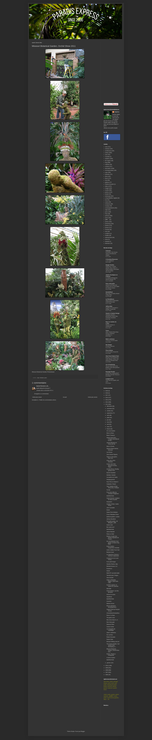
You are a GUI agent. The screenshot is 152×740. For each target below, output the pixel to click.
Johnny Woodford (111, 519)
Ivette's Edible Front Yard (113, 550)
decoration (108, 168)
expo (38, 377)
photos (107, 221)
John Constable (111, 507)
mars (108, 426)
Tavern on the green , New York (112, 457)
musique (107, 206)
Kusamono (109, 568)
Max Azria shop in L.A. (112, 620)
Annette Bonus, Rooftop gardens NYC (113, 469)
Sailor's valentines (111, 632)
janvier (109, 662)
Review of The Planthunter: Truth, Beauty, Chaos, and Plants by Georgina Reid (112, 359)
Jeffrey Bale (109, 306)
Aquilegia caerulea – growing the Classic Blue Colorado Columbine (112, 316)
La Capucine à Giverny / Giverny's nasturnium (113, 555)
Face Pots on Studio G (112, 482)
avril (108, 424)
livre (106, 200)
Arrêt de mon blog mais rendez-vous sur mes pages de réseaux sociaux (112, 286)
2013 (106, 399)
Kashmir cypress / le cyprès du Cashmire (112, 585)
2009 (106, 667)
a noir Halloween (110, 260)
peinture (107, 215)
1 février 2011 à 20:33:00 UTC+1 (44, 390)
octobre (109, 410)
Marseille (109, 588)
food (106, 180)
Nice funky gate (111, 622)
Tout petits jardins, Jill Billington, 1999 (112, 522)
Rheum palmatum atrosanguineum (111, 606)
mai (108, 422)
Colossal (108, 250)
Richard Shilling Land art (113, 641)
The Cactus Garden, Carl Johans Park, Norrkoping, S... (113, 645)
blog (106, 162)
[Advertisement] (112, 71)
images (107, 188)
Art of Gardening (110, 364)
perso (106, 217)
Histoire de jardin (109, 184)
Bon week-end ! (111, 527)
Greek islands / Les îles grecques (113, 591)
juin (108, 420)
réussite (107, 229)
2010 (106, 665)
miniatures (107, 204)
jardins (106, 192)
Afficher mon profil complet (110, 128)
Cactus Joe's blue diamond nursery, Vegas (112, 465)
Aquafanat (109, 596)
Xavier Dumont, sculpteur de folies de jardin (113, 498)
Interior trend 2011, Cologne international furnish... (113, 439)
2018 (106, 393)
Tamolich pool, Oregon (112, 575)
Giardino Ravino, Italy (112, 564)
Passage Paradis (110, 371)
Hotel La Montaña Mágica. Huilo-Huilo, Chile (112, 581)
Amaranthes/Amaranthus (113, 613)
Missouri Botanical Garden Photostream (43, 372)
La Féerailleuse (110, 299)
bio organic (108, 160)
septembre (110, 413)
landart (107, 194)
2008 (106, 670)
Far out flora (110, 635)
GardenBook (109, 292)
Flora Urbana (109, 350)
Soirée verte (110, 525)
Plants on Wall (110, 534)
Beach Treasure (111, 435)
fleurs (106, 178)
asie (106, 154)
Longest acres (110, 378)
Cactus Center (110, 626)
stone (106, 239)
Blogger (83, 731)
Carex (107, 330)
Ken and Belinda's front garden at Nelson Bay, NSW (113, 543)
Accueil (65, 397)
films (106, 176)
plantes (107, 225)
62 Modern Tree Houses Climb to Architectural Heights (111, 254)
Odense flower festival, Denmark (112, 449)
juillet (108, 417)
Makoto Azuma (110, 603)
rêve (106, 231)
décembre (109, 406)
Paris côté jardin (110, 283)
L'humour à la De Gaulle (111, 340)
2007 (106, 672)
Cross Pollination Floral (112, 514)
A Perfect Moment (110, 346)
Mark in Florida (110, 446)
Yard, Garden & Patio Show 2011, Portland (113, 487)
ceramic (107, 166)
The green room (111, 617)
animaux (107, 148)
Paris (106, 213)
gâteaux (107, 182)
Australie (107, 156)
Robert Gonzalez (111, 637)
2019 (106, 390)
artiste (106, 152)
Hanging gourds (111, 479)
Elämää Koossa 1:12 (112, 566)
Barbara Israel (110, 552)
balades (107, 158)
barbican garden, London (113, 516)
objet (106, 210)
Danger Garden (110, 265)
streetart (107, 241)
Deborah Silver (110, 624)
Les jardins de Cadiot (112, 477)
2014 (106, 397)
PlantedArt (109, 502)
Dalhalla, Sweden (111, 475)
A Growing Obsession (112, 259)
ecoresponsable (109, 170)
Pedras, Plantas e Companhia (111, 654)
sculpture (107, 233)
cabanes (107, 164)
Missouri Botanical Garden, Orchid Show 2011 (113, 650)
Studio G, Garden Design (112, 313)
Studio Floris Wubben (112, 512)
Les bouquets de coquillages (111, 629)
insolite (107, 190)
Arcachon (109, 601)
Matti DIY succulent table (113, 573)
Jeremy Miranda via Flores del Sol (112, 443)
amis (106, 146)
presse (107, 227)
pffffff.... (107, 219)
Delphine (116, 112)
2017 (106, 395)
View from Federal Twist (112, 356)
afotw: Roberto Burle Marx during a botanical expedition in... (112, 333)
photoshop (108, 223)
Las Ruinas (109, 452)
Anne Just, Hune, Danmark (111, 461)
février (108, 429)
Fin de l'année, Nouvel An (112, 351)
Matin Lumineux (110, 339)
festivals (42, 377)
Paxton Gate (110, 639)
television (107, 243)
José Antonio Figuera (112, 454)
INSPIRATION (110, 496)
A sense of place (111, 657)
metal (106, 202)
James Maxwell (110, 531)
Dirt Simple (109, 344)
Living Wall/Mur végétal (111, 198)
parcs (45, 377)
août (108, 415)
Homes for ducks (111, 594)
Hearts (108, 571)
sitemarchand (108, 237)
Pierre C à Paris (111, 615)
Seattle (107, 235)
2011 (106, 404)
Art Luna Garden (111, 431)
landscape (107, 196)
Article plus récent (37, 397)
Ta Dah (108, 490)
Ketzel (108, 510)
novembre (109, 408)
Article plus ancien (92, 397)
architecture (108, 150)
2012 (106, 402)
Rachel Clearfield (111, 472)
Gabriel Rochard (40, 386)
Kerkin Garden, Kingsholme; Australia (113, 547)
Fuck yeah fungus (111, 561)
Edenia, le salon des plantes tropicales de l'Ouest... (113, 538)
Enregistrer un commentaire (41, 393)
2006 (106, 674)
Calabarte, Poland (111, 484)
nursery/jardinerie (109, 208)
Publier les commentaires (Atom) (47, 400)
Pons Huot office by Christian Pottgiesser (113, 493)
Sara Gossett (110, 577)
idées (106, 186)
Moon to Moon (110, 433)
